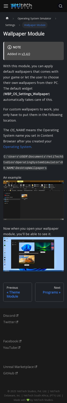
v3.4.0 (26, 54)
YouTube (11, 347)
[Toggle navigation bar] (6, 6)
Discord (10, 315)
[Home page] (7, 18)
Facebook (12, 341)
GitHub (10, 373)
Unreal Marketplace (20, 367)
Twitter (10, 322)
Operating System (17, 147)
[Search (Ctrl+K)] (60, 6)
